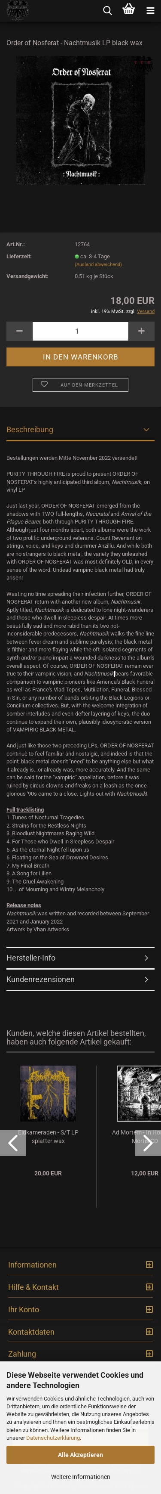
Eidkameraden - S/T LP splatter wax (48, 1136)
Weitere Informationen (80, 1476)
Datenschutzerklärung (53, 1438)
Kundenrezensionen (40, 979)
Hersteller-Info (30, 957)
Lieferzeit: (19, 256)
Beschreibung (29, 429)
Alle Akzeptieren (80, 1454)
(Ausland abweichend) (98, 264)
